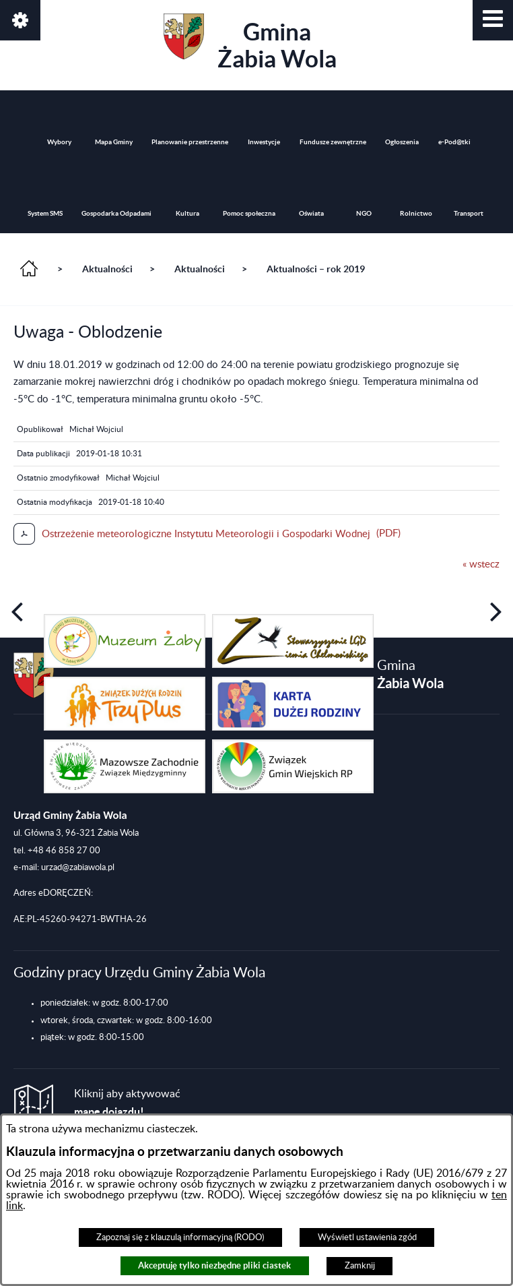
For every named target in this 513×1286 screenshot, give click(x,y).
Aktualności (107, 269)
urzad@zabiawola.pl (77, 867)
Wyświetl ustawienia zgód (367, 1237)
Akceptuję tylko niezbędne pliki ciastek (214, 1265)
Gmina (250, 42)
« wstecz (481, 564)
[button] (493, 20)
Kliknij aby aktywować (127, 1103)
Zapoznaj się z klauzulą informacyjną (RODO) (180, 1237)
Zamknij (360, 1265)
